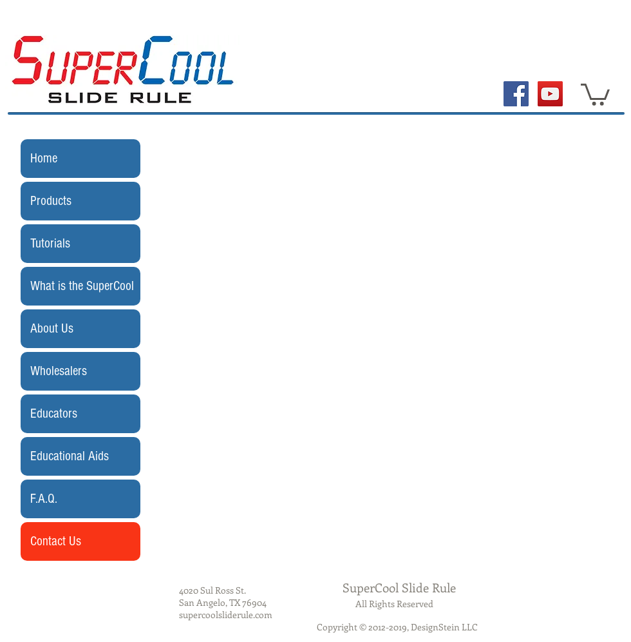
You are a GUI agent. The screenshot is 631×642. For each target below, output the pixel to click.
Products (50, 200)
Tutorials (50, 243)
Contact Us (55, 541)
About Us (51, 328)
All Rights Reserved (394, 604)
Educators (53, 413)
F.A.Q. (43, 498)
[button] (595, 93)
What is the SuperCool (82, 285)
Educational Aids (69, 456)
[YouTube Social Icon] (550, 93)
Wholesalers (58, 371)
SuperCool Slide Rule (399, 587)
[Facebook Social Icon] (516, 93)
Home (43, 158)
